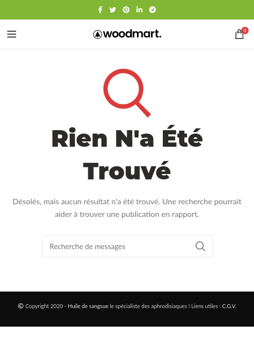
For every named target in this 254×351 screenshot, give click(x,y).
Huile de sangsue (88, 306)
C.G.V (228, 306)
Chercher (200, 246)
